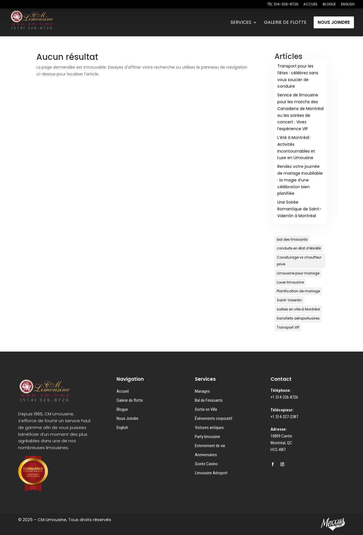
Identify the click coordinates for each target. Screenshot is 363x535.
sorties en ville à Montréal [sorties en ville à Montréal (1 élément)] (298, 309)
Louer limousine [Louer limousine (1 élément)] (290, 282)
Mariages (202, 391)
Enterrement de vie (210, 445)
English (122, 427)
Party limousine (207, 436)
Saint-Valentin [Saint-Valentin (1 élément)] (289, 300)
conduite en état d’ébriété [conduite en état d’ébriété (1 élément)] (299, 248)
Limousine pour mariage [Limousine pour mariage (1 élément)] (298, 273)
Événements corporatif (213, 418)
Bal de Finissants (209, 400)
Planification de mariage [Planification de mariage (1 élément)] (298, 291)
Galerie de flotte (130, 400)
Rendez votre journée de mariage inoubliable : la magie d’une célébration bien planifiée (300, 180)
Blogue (122, 409)
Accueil (123, 391)
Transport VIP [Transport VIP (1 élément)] (288, 327)
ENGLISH (347, 5)
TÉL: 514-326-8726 (282, 5)
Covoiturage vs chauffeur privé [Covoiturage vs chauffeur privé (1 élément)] (299, 261)
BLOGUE (329, 5)
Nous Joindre (127, 418)
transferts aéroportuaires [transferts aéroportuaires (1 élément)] (298, 318)
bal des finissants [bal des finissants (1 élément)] (292, 239)
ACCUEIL (310, 5)
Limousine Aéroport (211, 472)
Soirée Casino (206, 463)
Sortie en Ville (206, 409)
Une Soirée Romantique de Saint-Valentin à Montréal (299, 209)
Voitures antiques (209, 427)
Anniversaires (206, 454)
